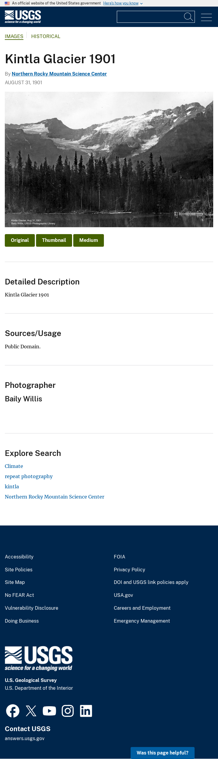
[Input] (156, 17)
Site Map (15, 582)
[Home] (23, 22)
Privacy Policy (129, 570)
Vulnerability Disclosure (31, 608)
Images (14, 36)
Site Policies (18, 570)
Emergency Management (142, 621)
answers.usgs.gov (24, 738)
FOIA (119, 557)
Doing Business (22, 621)
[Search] (189, 17)
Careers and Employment (142, 608)
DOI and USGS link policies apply (151, 582)
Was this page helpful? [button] (163, 753)
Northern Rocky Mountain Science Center (59, 74)
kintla (12, 487)
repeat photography (29, 476)
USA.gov (123, 595)
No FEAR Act (19, 595)
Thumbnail (54, 240)
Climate (14, 466)
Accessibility (19, 557)
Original (20, 240)
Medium (88, 240)
